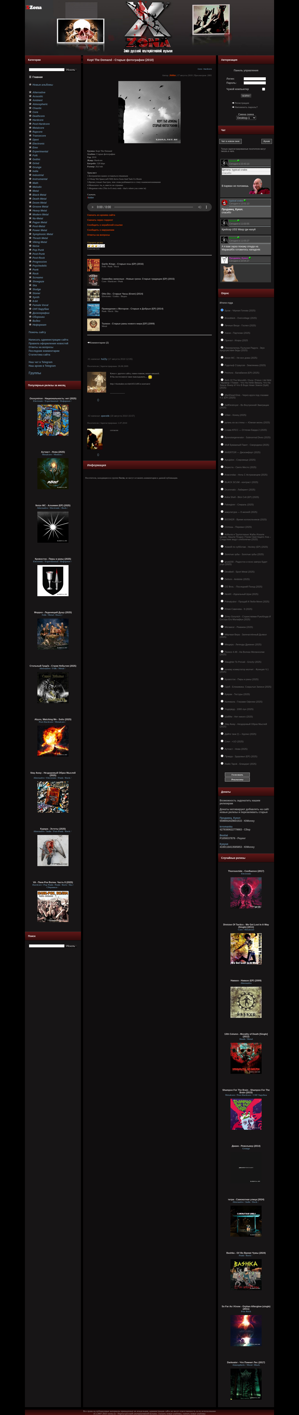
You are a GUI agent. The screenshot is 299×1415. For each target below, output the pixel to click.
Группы (35, 373)
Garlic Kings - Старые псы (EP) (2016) (122, 264)
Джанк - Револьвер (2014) (246, 1146)
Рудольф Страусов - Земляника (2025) (245, 365)
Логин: (231, 78)
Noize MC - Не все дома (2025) (240, 358)
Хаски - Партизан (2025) (237, 333)
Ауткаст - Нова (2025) (53, 452)
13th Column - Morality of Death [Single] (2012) (246, 1035)
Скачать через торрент (100, 220)
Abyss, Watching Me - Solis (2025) (52, 719)
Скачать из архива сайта (101, 215)
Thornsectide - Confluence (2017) (246, 871)
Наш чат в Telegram (41, 362)
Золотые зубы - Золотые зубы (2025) (244, 554)
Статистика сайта (39, 354)
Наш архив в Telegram (42, 365)
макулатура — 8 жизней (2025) (240, 512)
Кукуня (224, 844)
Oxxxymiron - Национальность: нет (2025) (52, 398)
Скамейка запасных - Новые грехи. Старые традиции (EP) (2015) (138, 279)
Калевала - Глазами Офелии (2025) (243, 701)
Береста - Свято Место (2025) (240, 467)
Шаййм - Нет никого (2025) (238, 716)
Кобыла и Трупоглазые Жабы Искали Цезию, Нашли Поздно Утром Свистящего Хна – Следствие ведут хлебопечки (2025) (245, 537)
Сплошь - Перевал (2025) (238, 527)
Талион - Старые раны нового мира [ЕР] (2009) (128, 323)
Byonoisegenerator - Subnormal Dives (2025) (247, 437)
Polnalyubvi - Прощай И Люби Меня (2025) (246, 601)
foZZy (104, 359)
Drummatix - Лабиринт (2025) (239, 489)
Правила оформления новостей (48, 343)
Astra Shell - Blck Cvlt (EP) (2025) (241, 497)
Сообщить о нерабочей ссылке (105, 225)
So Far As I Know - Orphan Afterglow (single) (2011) (246, 1307)
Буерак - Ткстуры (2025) (237, 694)
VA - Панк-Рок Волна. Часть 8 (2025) (53, 882)
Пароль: (232, 82)
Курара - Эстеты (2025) (53, 829)
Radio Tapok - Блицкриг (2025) (240, 764)
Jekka (172, 75)
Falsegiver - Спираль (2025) (239, 504)
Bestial (224, 835)
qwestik (105, 416)
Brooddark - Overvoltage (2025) (240, 318)
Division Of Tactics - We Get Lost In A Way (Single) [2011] (246, 925)
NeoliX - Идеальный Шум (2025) (241, 594)
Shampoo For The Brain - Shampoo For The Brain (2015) (246, 1091)
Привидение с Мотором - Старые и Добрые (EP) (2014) (132, 308)
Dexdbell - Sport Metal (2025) (239, 571)
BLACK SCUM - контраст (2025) (241, 482)
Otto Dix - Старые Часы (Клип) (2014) (122, 293)
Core (200, 69)
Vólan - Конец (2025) (235, 415)
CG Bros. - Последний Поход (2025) (243, 586)
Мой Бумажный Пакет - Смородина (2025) (246, 445)
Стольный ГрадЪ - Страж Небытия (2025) (53, 666)
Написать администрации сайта (48, 339)
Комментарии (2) (98, 342)
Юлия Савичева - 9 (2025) (238, 609)
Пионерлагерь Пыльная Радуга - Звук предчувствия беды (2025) (242, 349)
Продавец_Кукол (230, 818)
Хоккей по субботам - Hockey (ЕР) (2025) (246, 547)
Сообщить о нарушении (100, 230)
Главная (38, 77)
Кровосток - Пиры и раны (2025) (53, 559)
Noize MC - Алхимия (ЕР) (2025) (53, 505)
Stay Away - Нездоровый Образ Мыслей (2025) (53, 774)
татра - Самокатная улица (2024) (246, 1199)
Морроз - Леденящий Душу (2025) (53, 612)
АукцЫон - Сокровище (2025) (240, 460)
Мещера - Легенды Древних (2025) (242, 644)
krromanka (226, 826)
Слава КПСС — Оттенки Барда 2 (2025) (245, 430)
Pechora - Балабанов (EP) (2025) (241, 372)
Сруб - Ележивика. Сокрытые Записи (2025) (247, 687)
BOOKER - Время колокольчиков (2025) (245, 519)
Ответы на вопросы (41, 347)
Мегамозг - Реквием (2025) (238, 627)
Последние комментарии (44, 351)
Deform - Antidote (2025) (237, 579)
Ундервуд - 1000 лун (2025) (239, 709)
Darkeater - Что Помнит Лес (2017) (246, 1362)
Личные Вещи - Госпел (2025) (240, 325)
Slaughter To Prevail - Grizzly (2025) (242, 662)
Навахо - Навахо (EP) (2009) (246, 980)
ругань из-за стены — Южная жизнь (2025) (247, 422)
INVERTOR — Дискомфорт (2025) (242, 452)
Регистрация (242, 103)
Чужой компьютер (238, 89)
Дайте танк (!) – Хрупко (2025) (240, 734)
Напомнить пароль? (246, 107)
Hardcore (207, 69)
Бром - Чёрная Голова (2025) (239, 310)
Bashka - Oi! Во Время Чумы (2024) (246, 1253)
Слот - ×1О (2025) (234, 741)
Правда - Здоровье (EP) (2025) (240, 756)
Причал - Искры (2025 (236, 340)
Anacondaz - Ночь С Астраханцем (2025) (245, 474)
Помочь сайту (37, 332)
